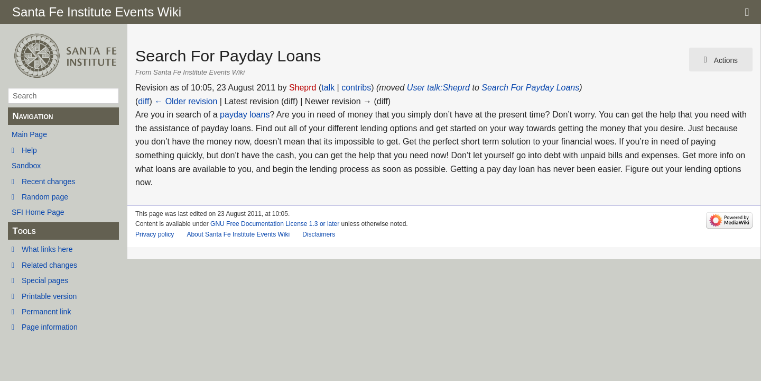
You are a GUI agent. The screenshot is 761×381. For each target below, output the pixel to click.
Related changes (49, 265)
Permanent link (46, 311)
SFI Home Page (38, 212)
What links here (47, 249)
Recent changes (48, 181)
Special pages (45, 280)
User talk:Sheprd (438, 87)
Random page (45, 197)
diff (143, 101)
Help (29, 150)
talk (328, 87)
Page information (50, 327)
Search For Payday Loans (530, 87)
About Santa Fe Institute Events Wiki (238, 234)
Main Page (29, 134)
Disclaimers (318, 234)
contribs (356, 87)
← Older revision (185, 101)
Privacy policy (154, 234)
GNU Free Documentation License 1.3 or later (274, 224)
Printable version (49, 296)
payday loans (245, 114)
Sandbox (26, 165)
